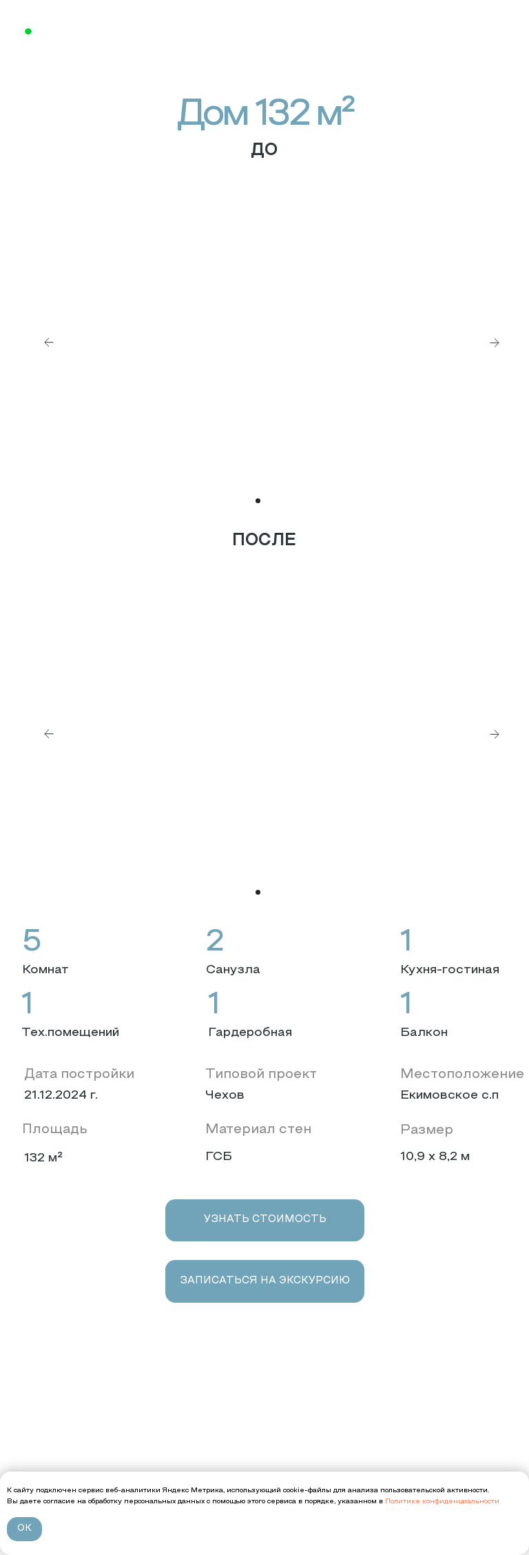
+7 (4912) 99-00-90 (247, 1427)
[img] (264, 32)
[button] (264, 1220)
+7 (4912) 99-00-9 (94, 33)
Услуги (40, 1466)
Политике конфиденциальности (441, 1501)
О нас (37, 1425)
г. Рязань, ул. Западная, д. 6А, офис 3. (267, 1445)
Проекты (46, 1445)
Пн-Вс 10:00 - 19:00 (233, 1466)
